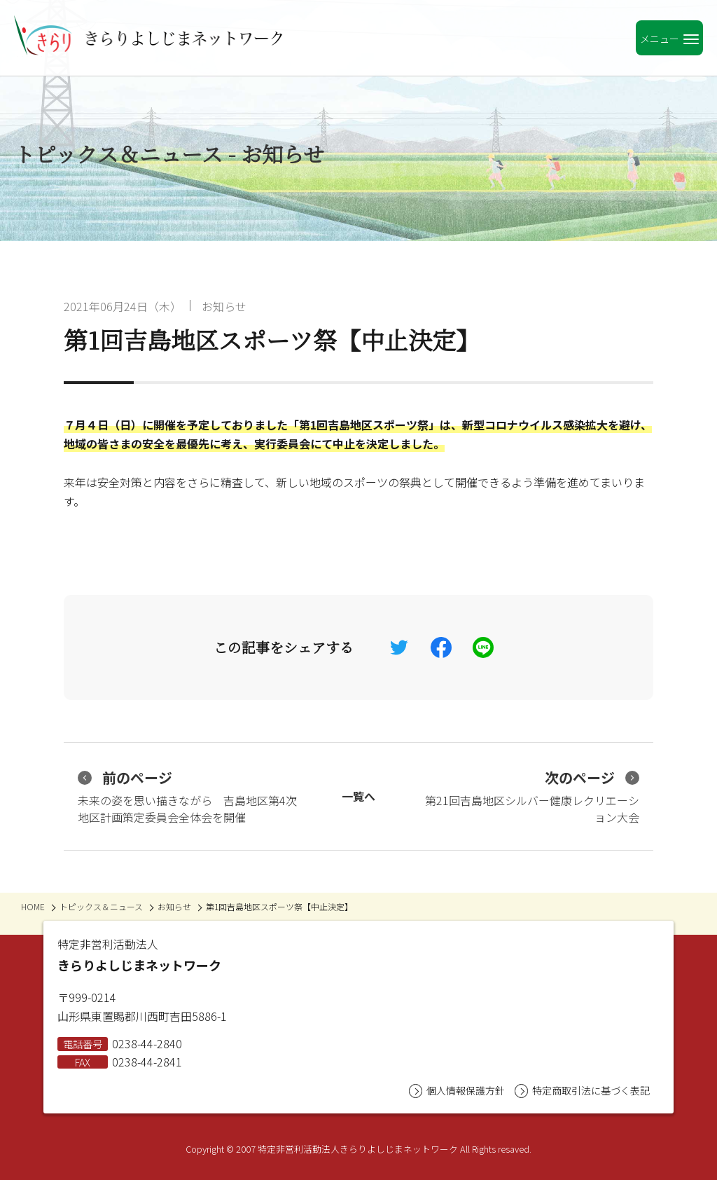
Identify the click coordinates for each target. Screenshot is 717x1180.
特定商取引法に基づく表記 (582, 1090)
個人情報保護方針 (457, 1090)
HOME (33, 906)
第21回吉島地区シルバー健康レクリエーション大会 (532, 796)
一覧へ (358, 796)
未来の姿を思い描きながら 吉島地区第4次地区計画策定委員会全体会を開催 (187, 796)
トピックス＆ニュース (101, 906)
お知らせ (224, 306)
